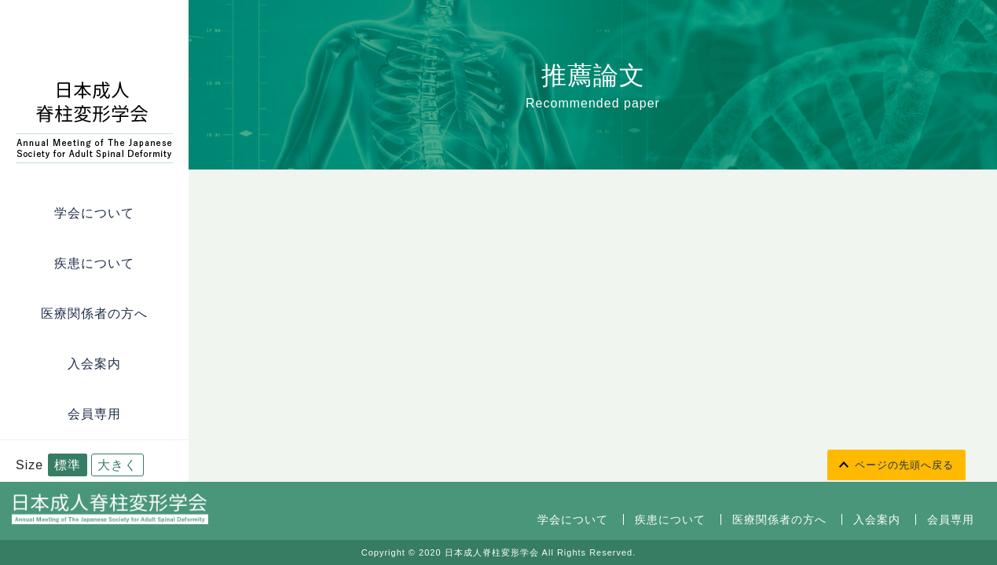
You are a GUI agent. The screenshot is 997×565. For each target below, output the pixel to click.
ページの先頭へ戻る (904, 465)
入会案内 (94, 363)
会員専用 (94, 414)
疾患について (94, 263)
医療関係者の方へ (94, 313)
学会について (94, 213)
